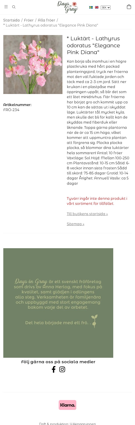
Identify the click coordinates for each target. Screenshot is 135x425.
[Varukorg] (129, 6)
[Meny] (6, 6)
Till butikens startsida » (87, 214)
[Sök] (14, 7)
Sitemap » (75, 224)
